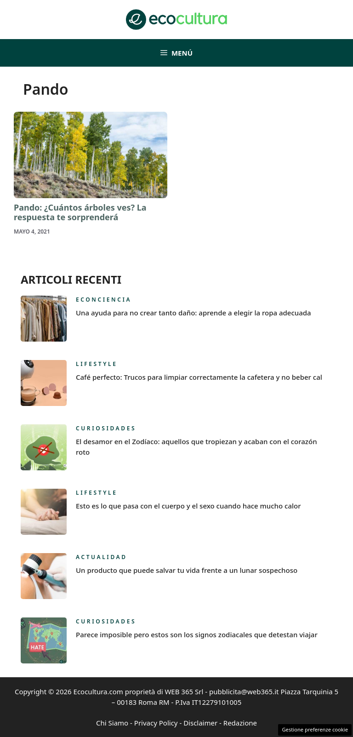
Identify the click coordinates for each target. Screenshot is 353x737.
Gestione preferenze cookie (315, 729)
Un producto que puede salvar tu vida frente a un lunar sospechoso (186, 570)
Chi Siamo (112, 722)
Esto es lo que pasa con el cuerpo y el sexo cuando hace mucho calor (188, 505)
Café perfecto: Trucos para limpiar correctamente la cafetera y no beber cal (199, 377)
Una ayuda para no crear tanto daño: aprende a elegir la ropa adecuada (193, 312)
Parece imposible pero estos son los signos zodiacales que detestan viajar (197, 634)
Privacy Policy (156, 722)
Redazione (240, 722)
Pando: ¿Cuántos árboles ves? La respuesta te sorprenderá (80, 212)
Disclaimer (200, 722)
